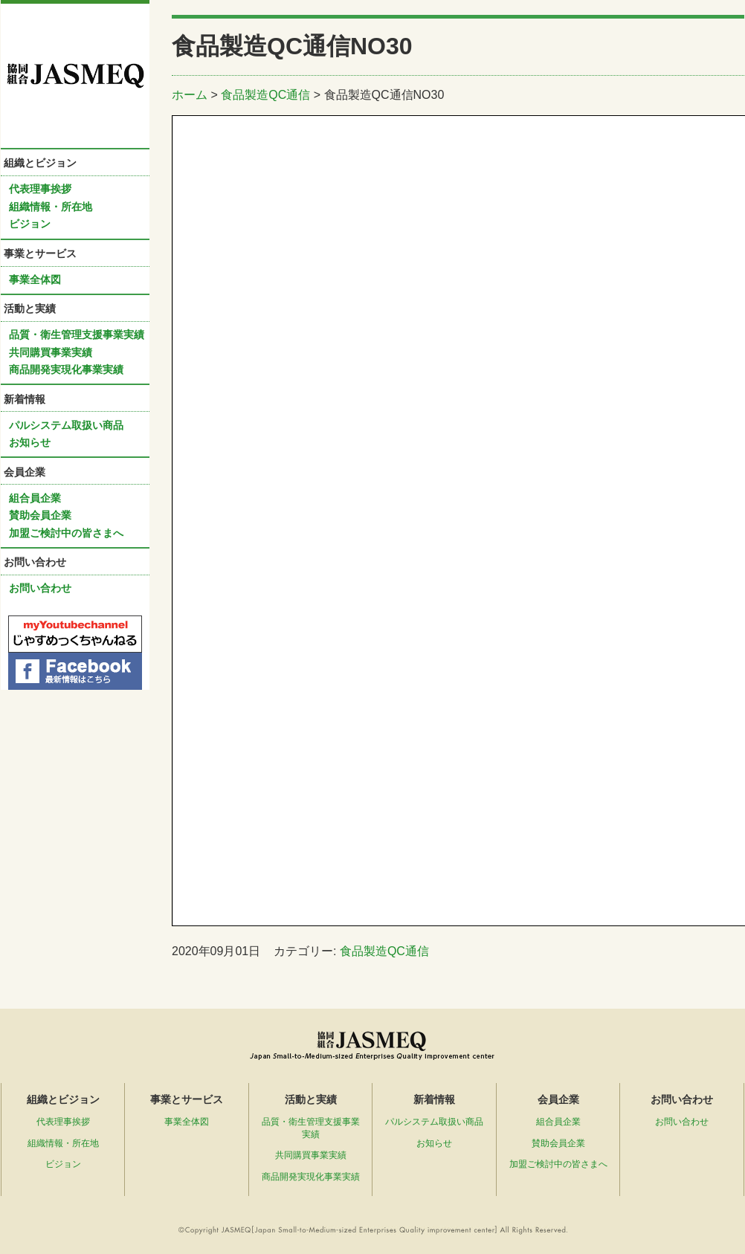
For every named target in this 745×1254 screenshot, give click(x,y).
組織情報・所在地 (50, 207)
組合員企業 (35, 498)
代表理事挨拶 (40, 189)
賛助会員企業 (40, 515)
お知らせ (30, 442)
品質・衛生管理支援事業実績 (76, 334)
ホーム (189, 94)
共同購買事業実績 (50, 352)
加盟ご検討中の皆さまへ (66, 533)
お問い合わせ (40, 588)
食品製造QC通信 (265, 94)
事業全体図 (35, 279)
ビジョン (30, 224)
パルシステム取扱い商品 (66, 425)
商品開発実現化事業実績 (66, 369)
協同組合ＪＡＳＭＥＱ (75, 75)
